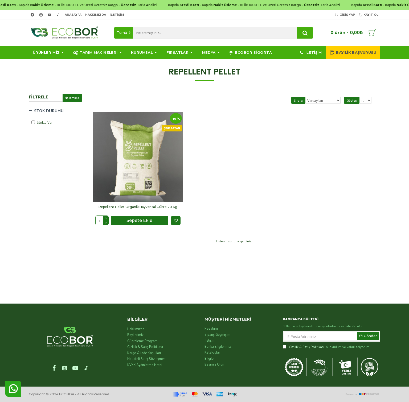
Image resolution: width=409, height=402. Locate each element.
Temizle (74, 98)
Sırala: (299, 100)
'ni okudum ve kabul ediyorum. (326, 347)
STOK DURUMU (49, 110)
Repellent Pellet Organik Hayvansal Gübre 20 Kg (138, 207)
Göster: (352, 100)
